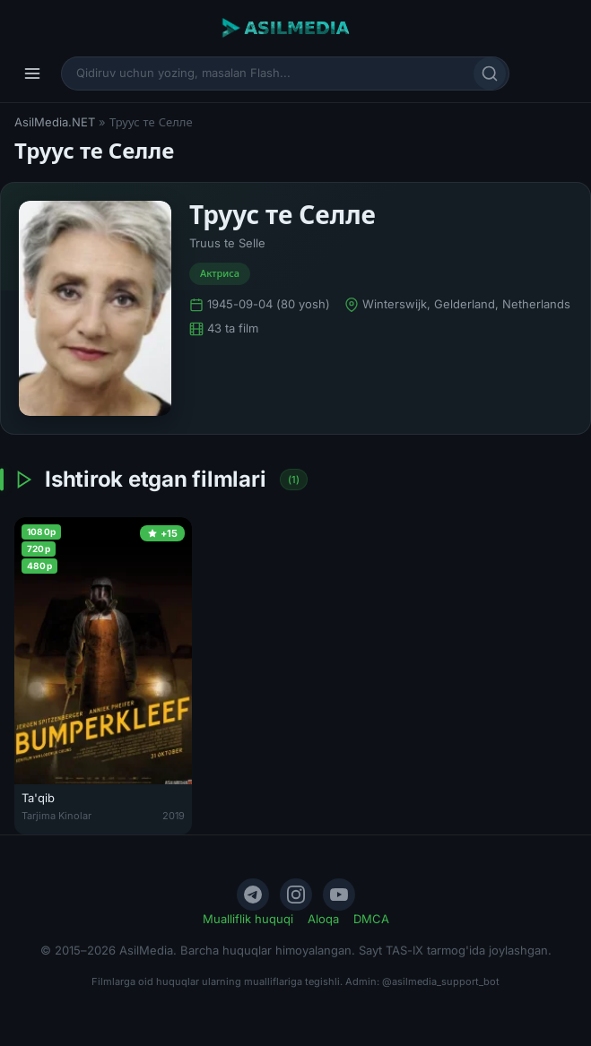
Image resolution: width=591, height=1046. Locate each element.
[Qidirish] (490, 73)
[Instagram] (296, 894)
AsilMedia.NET (54, 122)
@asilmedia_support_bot (441, 981)
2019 (173, 815)
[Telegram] (253, 894)
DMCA (371, 919)
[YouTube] (339, 894)
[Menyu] (32, 73)
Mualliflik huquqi (248, 919)
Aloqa (323, 919)
